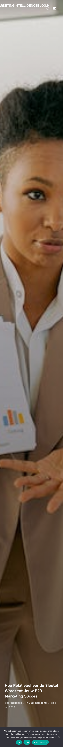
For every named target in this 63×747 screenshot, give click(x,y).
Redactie (16, 702)
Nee (27, 742)
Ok (18, 742)
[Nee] (59, 737)
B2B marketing (38, 702)
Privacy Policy (40, 742)
